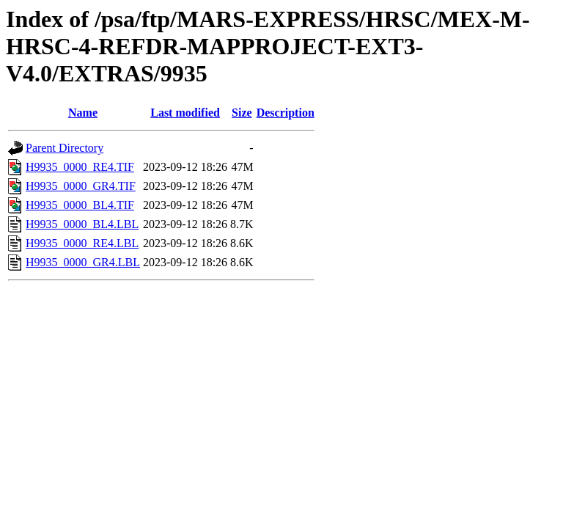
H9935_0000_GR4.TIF (81, 186)
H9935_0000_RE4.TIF (80, 167)
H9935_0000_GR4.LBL (83, 262)
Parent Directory (64, 148)
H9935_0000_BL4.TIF (80, 205)
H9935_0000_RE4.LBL (82, 243)
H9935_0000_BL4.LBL (82, 224)
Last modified (185, 112)
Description (285, 112)
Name (82, 112)
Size (242, 112)
